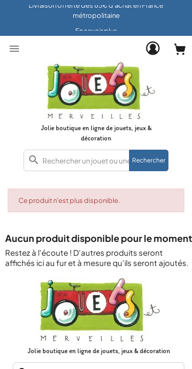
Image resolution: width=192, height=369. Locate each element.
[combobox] (96, 160)
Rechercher (148, 160)
